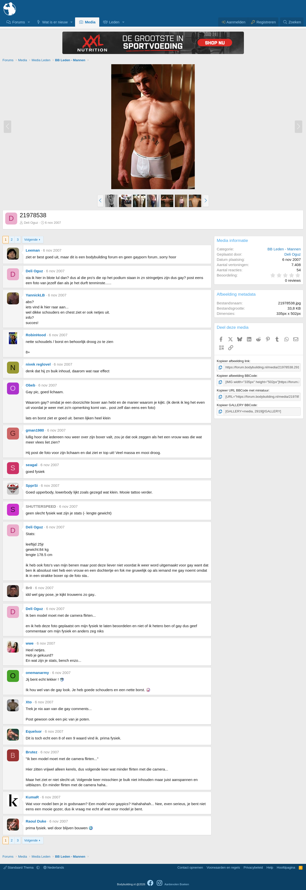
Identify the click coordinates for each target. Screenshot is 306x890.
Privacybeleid (253, 867)
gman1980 (35, 430)
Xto (29, 702)
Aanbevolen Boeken (176, 884)
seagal (31, 465)
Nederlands (53, 867)
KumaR (32, 797)
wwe (30, 643)
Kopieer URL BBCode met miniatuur (243, 390)
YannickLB (35, 295)
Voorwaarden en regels (223, 867)
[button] (28, 22)
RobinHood (36, 335)
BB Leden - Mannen (284, 249)
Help (270, 867)
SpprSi (32, 485)
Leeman (33, 250)
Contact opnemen (190, 867)
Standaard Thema (18, 867)
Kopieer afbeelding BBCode (237, 375)
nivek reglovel (38, 364)
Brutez (31, 752)
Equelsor (34, 731)
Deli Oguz (31, 222)
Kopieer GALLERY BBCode (237, 404)
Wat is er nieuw (55, 22)
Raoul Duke (36, 821)
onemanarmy (37, 672)
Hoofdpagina (286, 867)
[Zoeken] (292, 22)
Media (90, 22)
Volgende (31, 239)
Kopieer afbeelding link (233, 361)
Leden (114, 22)
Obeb (30, 385)
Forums (18, 22)
